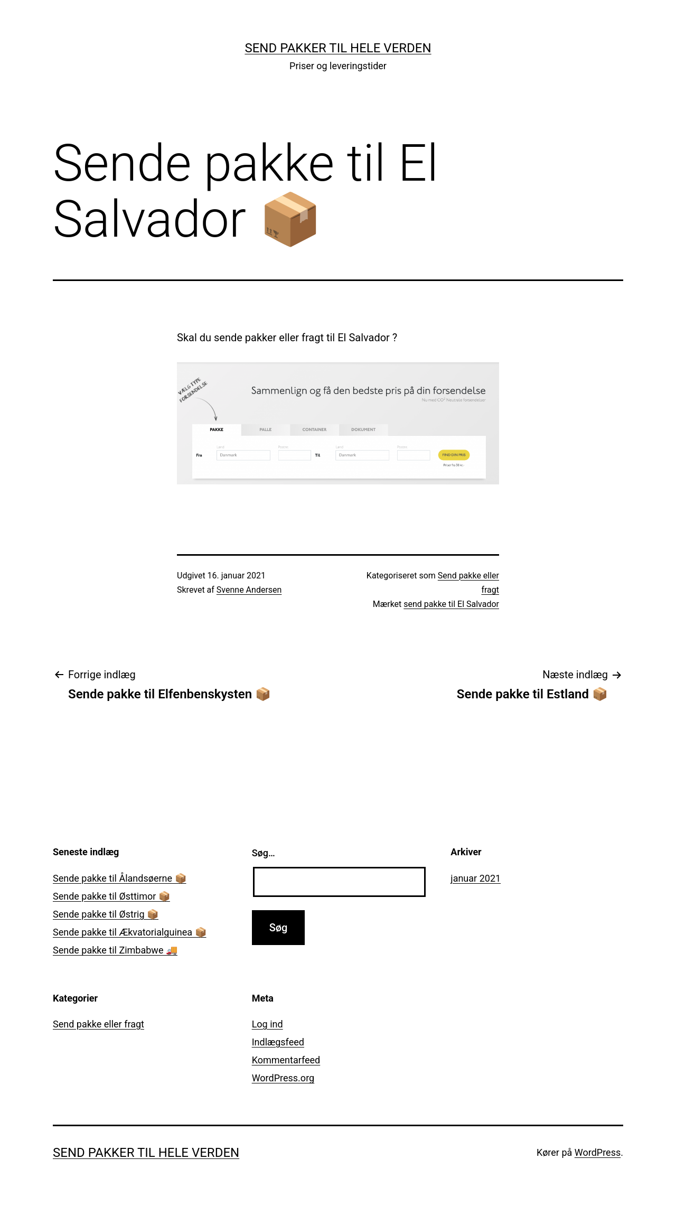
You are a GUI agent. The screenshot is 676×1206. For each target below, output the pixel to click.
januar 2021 (475, 878)
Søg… (263, 852)
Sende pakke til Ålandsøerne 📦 (119, 878)
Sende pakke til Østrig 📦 (105, 914)
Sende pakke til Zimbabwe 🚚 (115, 950)
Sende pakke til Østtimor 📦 (111, 896)
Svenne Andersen (249, 590)
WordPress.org (283, 1077)
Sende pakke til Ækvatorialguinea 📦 (129, 932)
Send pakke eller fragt (98, 1024)
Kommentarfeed (286, 1059)
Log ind (267, 1024)
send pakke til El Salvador (451, 604)
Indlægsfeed (278, 1042)
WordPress (598, 1152)
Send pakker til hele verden (338, 48)
